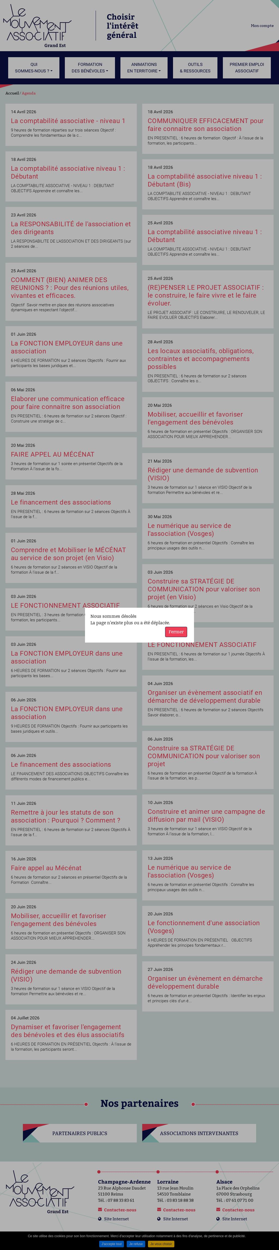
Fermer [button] (176, 631)
